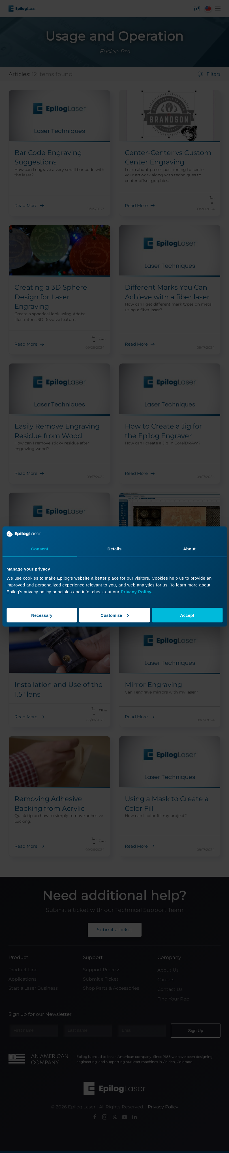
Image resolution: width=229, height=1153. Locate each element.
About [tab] (189, 548)
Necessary (41, 615)
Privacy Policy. (136, 591)
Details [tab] (115, 548)
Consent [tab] (39, 548)
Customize (114, 615)
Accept (187, 615)
